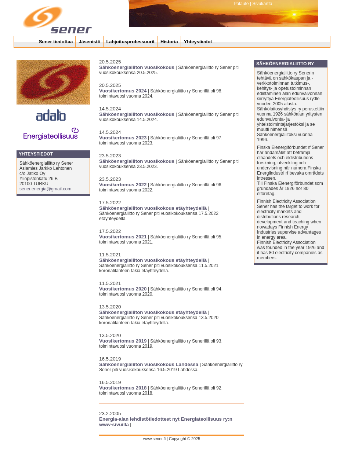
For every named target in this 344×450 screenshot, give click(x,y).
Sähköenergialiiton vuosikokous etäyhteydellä (153, 208)
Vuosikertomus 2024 (122, 91)
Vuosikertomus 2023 (122, 137)
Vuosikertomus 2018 (122, 388)
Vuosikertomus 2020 (122, 289)
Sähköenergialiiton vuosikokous (137, 67)
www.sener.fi (155, 438)
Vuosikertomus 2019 (122, 341)
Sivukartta (262, 3)
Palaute (241, 3)
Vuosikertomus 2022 (122, 184)
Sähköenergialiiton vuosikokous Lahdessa (149, 364)
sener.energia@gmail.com (45, 188)
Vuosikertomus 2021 (122, 236)
